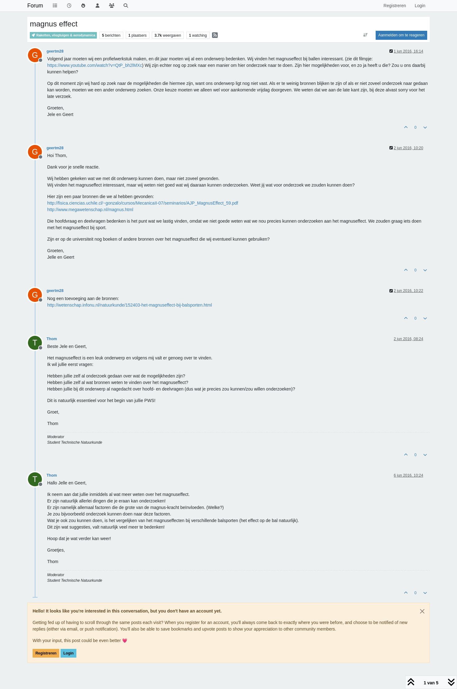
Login (68, 653)
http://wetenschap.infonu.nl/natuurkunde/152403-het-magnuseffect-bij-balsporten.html (129, 305)
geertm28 (55, 51)
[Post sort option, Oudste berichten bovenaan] (365, 35)
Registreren (46, 653)
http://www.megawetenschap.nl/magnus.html (90, 209)
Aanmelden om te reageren (401, 35)
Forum (35, 5)
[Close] (422, 611)
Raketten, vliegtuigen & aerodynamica (63, 35)
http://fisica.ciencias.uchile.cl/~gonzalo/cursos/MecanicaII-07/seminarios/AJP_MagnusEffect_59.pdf (142, 203)
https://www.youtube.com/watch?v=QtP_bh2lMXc (94, 65)
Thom (52, 339)
